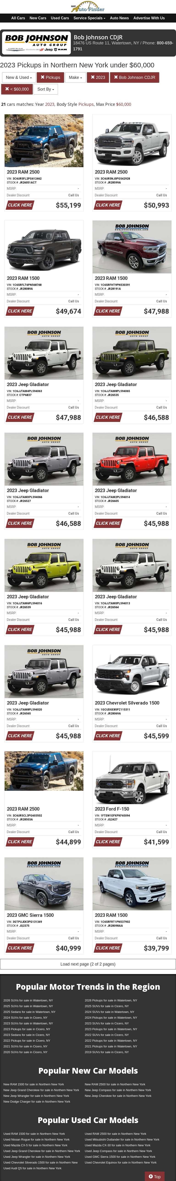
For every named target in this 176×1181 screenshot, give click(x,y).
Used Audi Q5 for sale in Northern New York (32, 1168)
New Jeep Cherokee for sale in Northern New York (118, 1096)
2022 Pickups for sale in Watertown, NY (111, 1040)
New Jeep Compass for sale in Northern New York (118, 1090)
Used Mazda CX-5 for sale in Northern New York (35, 1145)
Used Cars (60, 18)
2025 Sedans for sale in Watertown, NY (29, 1012)
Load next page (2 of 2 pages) (88, 964)
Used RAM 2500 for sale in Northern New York (115, 1133)
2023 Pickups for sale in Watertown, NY (111, 1029)
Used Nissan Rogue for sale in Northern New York (36, 1139)
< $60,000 (17, 89)
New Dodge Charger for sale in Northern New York (36, 1101)
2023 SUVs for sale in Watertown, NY (28, 1023)
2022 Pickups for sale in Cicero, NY (26, 1040)
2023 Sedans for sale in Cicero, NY (26, 1035)
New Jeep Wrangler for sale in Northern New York (36, 1096)
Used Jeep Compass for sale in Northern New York (118, 1151)
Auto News (119, 18)
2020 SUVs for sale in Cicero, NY (25, 1052)
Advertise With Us (149, 18)
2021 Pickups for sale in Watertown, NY (111, 1046)
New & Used (19, 77)
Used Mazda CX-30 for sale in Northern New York (117, 1145)
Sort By (45, 89)
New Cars (38, 18)
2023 (98, 77)
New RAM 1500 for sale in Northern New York (33, 1084)
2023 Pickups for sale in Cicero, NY (26, 1029)
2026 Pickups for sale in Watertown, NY (111, 1000)
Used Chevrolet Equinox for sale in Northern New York (121, 1162)
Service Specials (89, 18)
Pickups (50, 77)
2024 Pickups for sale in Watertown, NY (111, 1017)
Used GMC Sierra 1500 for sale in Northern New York (120, 1156)
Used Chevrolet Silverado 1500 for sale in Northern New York (40, 1163)
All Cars (18, 18)
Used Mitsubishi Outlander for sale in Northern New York (122, 1139)
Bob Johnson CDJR (134, 77)
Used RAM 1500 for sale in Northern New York (34, 1133)
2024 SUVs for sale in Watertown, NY (109, 1012)
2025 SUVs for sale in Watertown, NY (28, 1006)
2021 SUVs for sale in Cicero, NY (25, 1046)
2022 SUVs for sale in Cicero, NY (107, 1035)
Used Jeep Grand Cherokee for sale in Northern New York (41, 1151)
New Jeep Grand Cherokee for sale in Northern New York (41, 1090)
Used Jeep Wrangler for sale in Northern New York (36, 1156)
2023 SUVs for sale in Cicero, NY (107, 1023)
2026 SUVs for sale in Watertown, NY (28, 1000)
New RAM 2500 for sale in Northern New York (115, 1084)
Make (75, 77)
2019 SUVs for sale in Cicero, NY (107, 1052)
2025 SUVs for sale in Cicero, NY (107, 1006)
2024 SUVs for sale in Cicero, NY (25, 1017)
